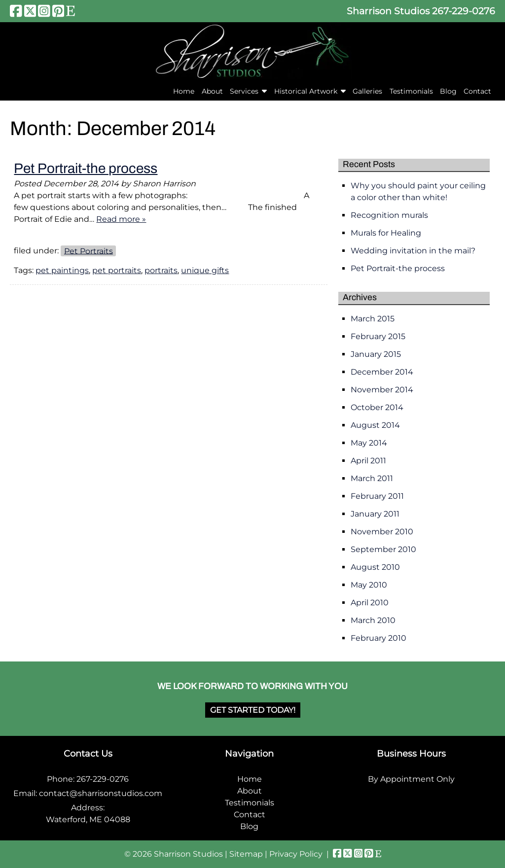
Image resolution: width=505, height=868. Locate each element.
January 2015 (376, 354)
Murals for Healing (386, 233)
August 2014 (375, 425)
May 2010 (369, 585)
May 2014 (369, 443)
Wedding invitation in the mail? (413, 250)
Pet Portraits (88, 250)
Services (244, 91)
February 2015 (378, 336)
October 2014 (377, 407)
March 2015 (373, 318)
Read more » (121, 219)
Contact (477, 91)
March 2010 (373, 620)
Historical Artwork (305, 91)
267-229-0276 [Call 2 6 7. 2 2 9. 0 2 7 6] (102, 779)
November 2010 (382, 531)
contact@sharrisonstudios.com (100, 793)
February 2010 (378, 638)
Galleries (367, 91)
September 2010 (383, 549)
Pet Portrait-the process (85, 168)
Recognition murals (389, 215)
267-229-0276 (463, 11)
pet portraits (116, 270)
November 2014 (382, 389)
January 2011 (375, 514)
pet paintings (62, 270)
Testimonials (411, 91)
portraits (161, 270)
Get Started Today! (252, 710)
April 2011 (368, 460)
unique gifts (205, 270)
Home (183, 91)
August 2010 (375, 567)
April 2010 (370, 602)
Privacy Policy (296, 854)
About (212, 91)
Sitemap (246, 854)
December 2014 (382, 372)
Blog (448, 91)
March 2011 (372, 478)
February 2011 (377, 496)
